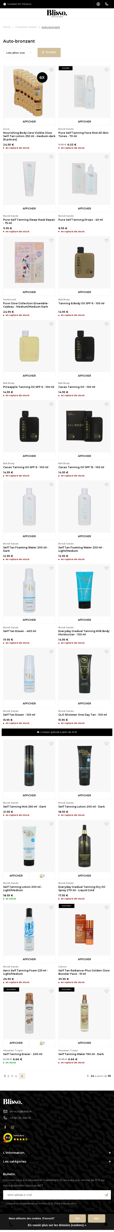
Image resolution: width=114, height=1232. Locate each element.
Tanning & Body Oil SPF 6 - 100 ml (81, 303)
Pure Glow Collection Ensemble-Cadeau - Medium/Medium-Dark (26, 305)
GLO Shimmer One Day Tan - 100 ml (82, 714)
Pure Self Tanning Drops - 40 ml (80, 219)
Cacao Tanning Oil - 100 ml (76, 386)
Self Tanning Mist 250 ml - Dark (24, 806)
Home (6, 26)
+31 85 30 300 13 (17, 1118)
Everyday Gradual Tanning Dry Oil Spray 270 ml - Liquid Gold (81, 888)
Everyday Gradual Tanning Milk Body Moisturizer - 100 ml (83, 633)
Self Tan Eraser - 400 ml (19, 631)
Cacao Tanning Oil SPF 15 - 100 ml (81, 467)
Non (96, 1218)
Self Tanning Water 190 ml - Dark (81, 1054)
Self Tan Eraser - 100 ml (19, 714)
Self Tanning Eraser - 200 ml (22, 1054)
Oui (77, 1218)
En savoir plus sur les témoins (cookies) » (57, 1225)
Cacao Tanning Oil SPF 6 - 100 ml (25, 467)
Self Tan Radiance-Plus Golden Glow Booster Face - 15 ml (84, 972)
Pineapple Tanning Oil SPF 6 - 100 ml (28, 386)
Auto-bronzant (51, 26)
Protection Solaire (26, 26)
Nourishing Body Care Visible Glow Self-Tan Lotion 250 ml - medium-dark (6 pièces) (29, 136)
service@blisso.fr (17, 1111)
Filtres (49, 52)
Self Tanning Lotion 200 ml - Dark (81, 806)
